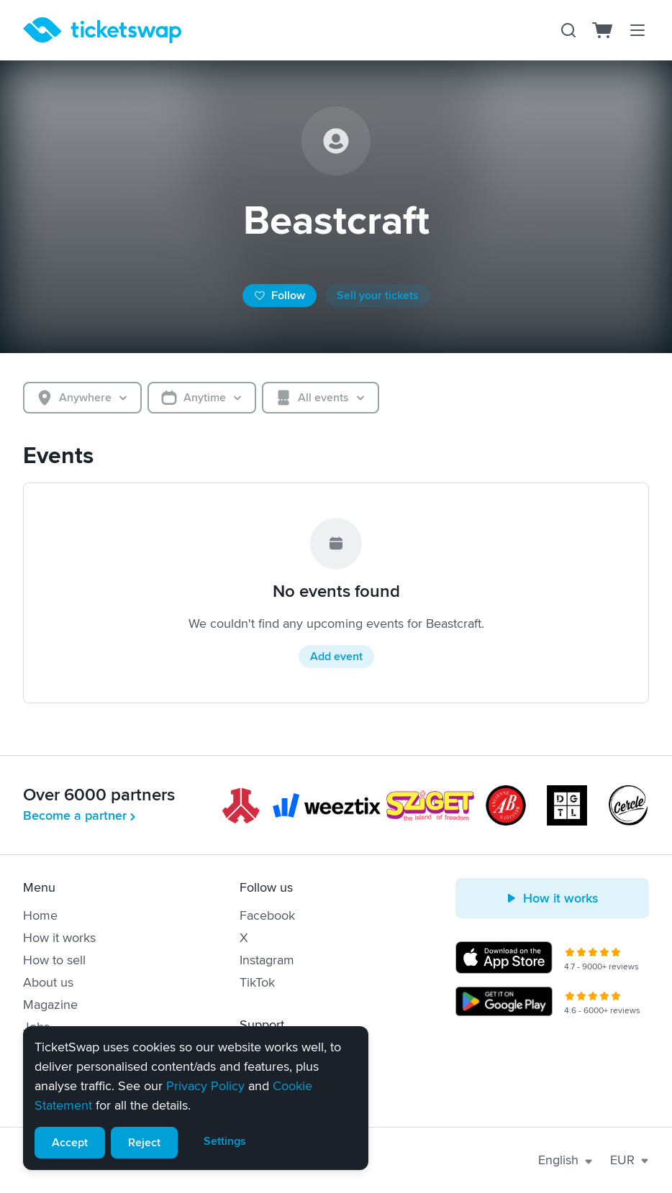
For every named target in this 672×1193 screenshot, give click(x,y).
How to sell (54, 960)
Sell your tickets (378, 295)
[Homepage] (102, 30)
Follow (279, 295)
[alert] (195, 1098)
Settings (225, 1141)
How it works (59, 938)
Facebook (267, 915)
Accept (70, 1142)
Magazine (50, 1005)
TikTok (257, 982)
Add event (336, 656)
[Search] (568, 30)
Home (40, 915)
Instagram (267, 960)
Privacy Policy (205, 1086)
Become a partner (80, 815)
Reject (144, 1142)
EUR (629, 1160)
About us (48, 982)
